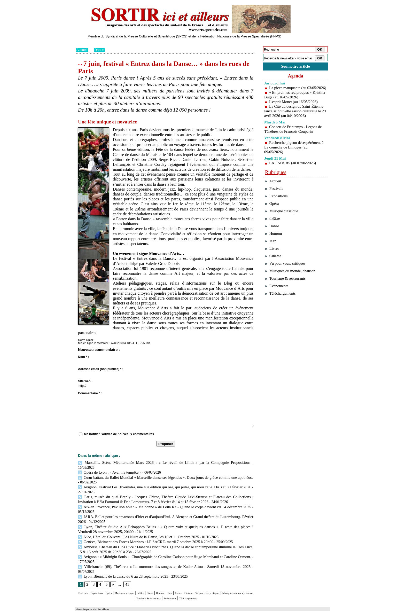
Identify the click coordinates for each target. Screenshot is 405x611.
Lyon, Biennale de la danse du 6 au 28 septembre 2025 (120, 561)
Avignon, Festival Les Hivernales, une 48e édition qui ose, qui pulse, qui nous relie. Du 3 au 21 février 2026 (164, 481)
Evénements (229, 583)
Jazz (212, 578)
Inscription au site (126, 607)
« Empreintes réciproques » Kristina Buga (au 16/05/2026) (289, 100)
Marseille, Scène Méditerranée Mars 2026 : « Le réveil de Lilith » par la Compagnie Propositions (151, 462)
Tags (142, 607)
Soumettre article (295, 67)
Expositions (106, 578)
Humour (199, 578)
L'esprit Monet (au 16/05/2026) (295, 107)
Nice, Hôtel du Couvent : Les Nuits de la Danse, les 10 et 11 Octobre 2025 (134, 528)
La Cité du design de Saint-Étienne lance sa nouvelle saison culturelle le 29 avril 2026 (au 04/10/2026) (294, 119)
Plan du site (83, 607)
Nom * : (83, 357)
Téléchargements (166, 588)
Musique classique (146, 578)
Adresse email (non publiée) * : (100, 369)
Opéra (124, 578)
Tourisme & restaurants (197, 583)
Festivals (86, 578)
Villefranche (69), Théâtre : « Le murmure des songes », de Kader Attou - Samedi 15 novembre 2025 (154, 557)
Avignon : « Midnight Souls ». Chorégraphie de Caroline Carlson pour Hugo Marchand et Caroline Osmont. (165, 547)
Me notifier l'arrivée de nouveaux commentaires (119, 434)
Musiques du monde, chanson (150, 583)
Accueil (82, 50)
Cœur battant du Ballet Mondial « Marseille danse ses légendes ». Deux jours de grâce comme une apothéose (164, 472)
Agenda (295, 77)
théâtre (170, 578)
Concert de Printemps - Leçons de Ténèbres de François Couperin (294, 139)
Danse (100, 50)
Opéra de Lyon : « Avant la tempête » (107, 467)
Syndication (105, 607)
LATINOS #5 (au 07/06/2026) (294, 173)
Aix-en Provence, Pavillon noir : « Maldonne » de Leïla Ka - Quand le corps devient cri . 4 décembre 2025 (164, 500)
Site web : (85, 381)
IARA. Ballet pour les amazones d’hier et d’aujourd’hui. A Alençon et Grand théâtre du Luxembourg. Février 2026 (164, 510)
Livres (224, 578)
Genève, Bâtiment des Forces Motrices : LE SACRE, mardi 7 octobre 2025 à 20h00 (141, 533)
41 (126, 570)
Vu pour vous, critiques (288, 288)
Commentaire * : (90, 393)
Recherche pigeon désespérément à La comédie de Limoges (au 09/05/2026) (294, 158)
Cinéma (238, 578)
